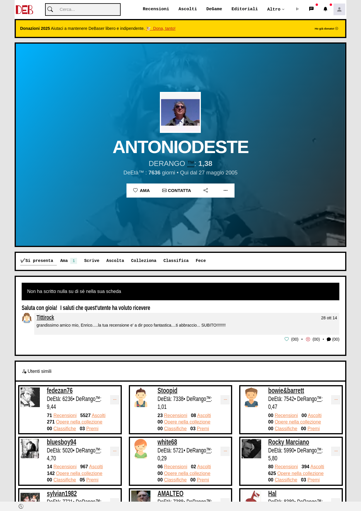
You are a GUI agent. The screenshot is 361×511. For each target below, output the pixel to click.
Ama (141, 190)
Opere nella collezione (79, 421)
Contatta (176, 190)
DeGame (214, 9)
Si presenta (39, 261)
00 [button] (294, 339)
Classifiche (64, 428)
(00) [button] (333, 340)
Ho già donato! (326, 28)
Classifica (176, 261)
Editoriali (245, 9)
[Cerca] (83, 10)
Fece (201, 261)
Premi (92, 428)
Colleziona (143, 261)
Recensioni (156, 9)
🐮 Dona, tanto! (160, 28)
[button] (297, 10)
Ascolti (188, 9)
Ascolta (115, 261)
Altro (273, 9)
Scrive (91, 261)
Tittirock (45, 317)
